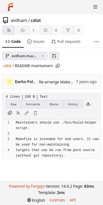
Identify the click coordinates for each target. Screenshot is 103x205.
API (73, 200)
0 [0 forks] (78, 30)
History (73, 104)
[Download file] (88, 104)
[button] (54, 56)
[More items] (97, 42)
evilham (19, 20)
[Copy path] (58, 66)
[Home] (10, 7)
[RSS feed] (8, 30)
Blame (54, 104)
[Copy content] (10, 113)
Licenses (57, 200)
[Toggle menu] (95, 7)
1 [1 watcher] (33, 30)
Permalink (33, 104)
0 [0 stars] (56, 30)
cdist (36, 20)
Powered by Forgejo (26, 186)
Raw (14, 104)
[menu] (36, 200)
